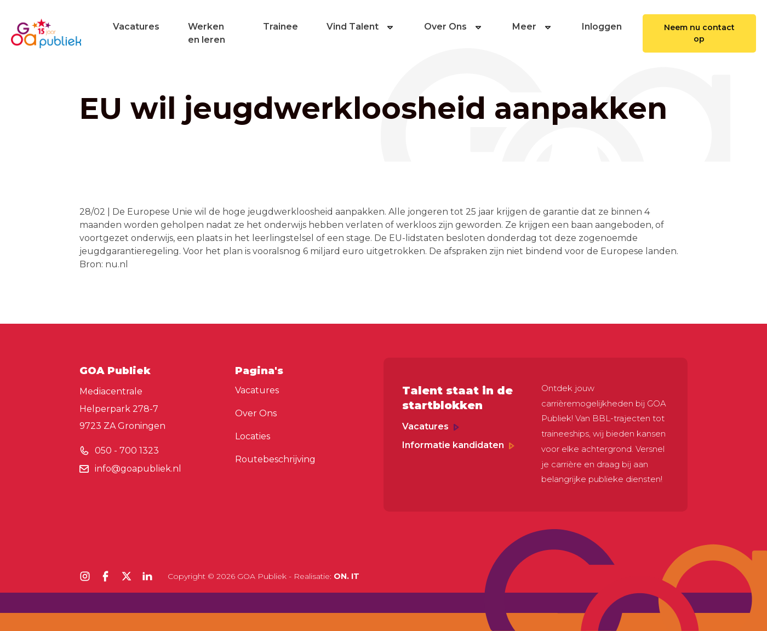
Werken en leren (206, 33)
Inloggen (602, 26)
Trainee (280, 26)
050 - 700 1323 (127, 450)
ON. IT (346, 576)
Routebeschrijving (275, 459)
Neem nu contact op (699, 33)
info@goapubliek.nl (138, 468)
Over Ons (454, 26)
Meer (532, 26)
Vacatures (136, 26)
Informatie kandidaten (458, 445)
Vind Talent (361, 26)
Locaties (252, 436)
